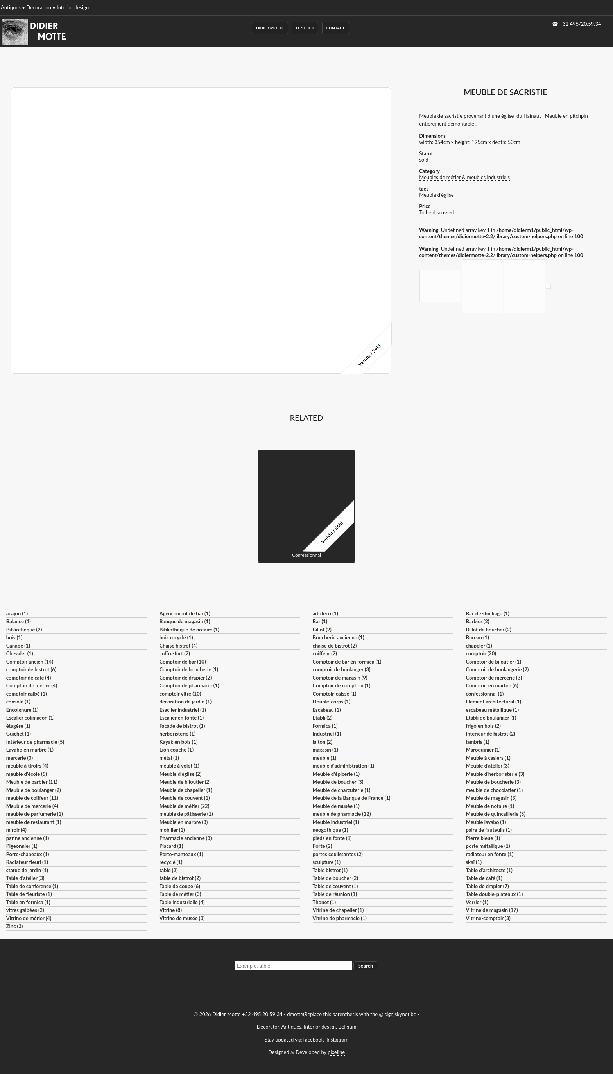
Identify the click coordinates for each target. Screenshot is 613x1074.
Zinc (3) (14, 926)
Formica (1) (325, 726)
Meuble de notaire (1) (490, 806)
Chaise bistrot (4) (179, 645)
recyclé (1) (171, 862)
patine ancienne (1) (27, 838)
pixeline (336, 1052)
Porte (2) (322, 846)
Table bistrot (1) (330, 870)
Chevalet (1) (19, 653)
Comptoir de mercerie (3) (494, 678)
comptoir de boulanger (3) (342, 669)
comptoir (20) (481, 653)
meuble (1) (325, 758)
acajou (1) (17, 613)
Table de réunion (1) (335, 894)
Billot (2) (322, 629)
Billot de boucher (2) (488, 629)
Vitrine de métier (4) (29, 918)
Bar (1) (320, 621)
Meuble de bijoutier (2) (185, 782)
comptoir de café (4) (28, 678)
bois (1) (14, 637)
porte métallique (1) (488, 846)
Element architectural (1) (493, 701)
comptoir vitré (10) (180, 694)
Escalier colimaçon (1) (30, 717)
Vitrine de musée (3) (182, 918)
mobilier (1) (172, 830)
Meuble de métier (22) (185, 806)
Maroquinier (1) (483, 750)
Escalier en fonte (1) (182, 717)
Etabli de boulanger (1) (491, 717)
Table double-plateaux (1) (494, 894)
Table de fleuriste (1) (29, 894)
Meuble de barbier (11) (31, 782)
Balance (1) (18, 621)
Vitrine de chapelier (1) (338, 910)
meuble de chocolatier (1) (494, 790)
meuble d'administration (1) (343, 766)
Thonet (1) (324, 902)
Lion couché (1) (177, 750)
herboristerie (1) (178, 733)
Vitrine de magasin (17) (492, 910)
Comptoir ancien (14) (30, 661)
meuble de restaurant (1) (33, 822)
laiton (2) (323, 742)
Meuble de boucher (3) (338, 782)
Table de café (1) (484, 878)
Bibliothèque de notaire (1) (189, 629)
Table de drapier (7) (487, 886)
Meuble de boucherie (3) (493, 782)
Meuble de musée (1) (336, 806)
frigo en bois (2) (483, 726)
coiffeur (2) (325, 653)
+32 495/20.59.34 (580, 24)
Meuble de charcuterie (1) (342, 790)
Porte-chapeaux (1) (27, 854)
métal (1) (169, 758)
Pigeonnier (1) (22, 846)
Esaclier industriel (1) (183, 710)
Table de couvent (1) (335, 886)
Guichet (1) (18, 733)
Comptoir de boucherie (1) (189, 669)
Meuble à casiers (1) (488, 758)
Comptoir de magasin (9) (340, 678)
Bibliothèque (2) (24, 629)
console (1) (18, 701)
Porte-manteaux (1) (181, 854)
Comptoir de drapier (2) (186, 678)
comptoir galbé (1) (26, 694)
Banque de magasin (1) (185, 621)
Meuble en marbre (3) (184, 822)
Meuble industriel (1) (336, 822)
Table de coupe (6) (180, 886)
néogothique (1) (330, 830)
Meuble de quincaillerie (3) (495, 814)
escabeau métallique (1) (492, 710)
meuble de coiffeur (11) (32, 798)
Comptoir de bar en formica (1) (347, 661)
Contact (335, 27)
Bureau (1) (477, 637)
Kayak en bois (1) (179, 742)
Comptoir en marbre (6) (492, 685)
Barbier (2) (477, 621)
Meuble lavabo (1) (486, 822)
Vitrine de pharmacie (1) (340, 918)
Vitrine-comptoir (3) (488, 918)
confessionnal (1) (485, 694)
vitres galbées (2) (25, 910)
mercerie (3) (19, 758)
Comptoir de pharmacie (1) (189, 685)
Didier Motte (270, 27)
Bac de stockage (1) (487, 613)
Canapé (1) (18, 645)
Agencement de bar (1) (185, 613)
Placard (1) (171, 846)
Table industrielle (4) (182, 902)
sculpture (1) (327, 862)
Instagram (337, 1039)
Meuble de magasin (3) (491, 798)
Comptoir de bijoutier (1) (493, 661)
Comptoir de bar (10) (183, 661)
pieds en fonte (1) (332, 838)
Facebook (313, 1039)
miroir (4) (16, 830)
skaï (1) (474, 862)
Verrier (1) (477, 902)
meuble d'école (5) (26, 774)
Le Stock (305, 27)
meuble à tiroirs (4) (27, 766)
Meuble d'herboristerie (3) (495, 774)
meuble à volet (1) (179, 766)
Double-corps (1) (331, 701)
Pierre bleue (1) (483, 838)
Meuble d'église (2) (181, 774)
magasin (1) (325, 750)
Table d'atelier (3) (25, 878)
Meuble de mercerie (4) (32, 806)
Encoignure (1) (22, 710)
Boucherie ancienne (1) (338, 637)
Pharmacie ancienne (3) (186, 838)
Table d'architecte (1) (489, 870)
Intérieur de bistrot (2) (490, 733)
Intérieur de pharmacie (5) (35, 742)
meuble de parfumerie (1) (34, 814)
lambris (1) (477, 742)
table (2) (169, 870)
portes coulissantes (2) (338, 854)
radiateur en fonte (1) (490, 854)
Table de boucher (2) (335, 878)
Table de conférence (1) (32, 886)
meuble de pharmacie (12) (342, 814)
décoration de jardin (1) (186, 701)
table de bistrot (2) (180, 878)
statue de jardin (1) (27, 870)
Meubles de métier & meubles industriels (464, 177)
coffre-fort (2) (175, 653)
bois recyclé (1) (176, 637)
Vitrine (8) (171, 910)
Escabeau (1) (327, 710)
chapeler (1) (479, 645)
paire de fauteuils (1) (489, 830)
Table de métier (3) (180, 894)
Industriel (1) (327, 733)
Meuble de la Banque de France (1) (352, 798)
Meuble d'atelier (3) (487, 766)
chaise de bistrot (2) (335, 645)
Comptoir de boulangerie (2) (497, 669)
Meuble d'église (436, 195)
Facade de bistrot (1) (182, 726)
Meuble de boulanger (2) (33, 790)
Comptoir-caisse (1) (335, 694)
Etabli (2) (322, 717)
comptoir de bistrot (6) (31, 669)
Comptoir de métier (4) (31, 685)
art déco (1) (325, 613)
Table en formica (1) (28, 902)
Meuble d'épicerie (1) (336, 774)
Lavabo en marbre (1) (30, 750)
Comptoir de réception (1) (342, 685)
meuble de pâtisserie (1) (186, 814)
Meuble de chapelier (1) (186, 790)
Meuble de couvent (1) (185, 798)
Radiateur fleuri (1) (27, 862)
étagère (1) (18, 726)
